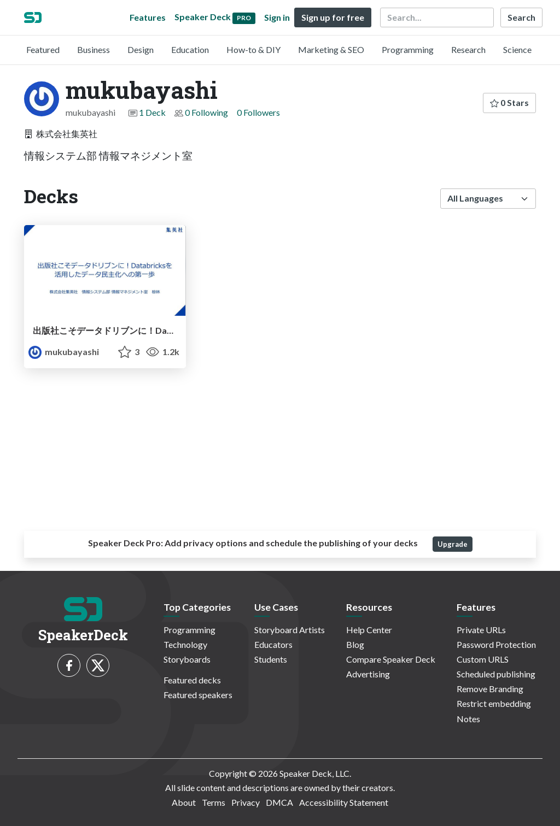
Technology (185, 644)
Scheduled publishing (496, 674)
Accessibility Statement (343, 802)
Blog (355, 644)
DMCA (279, 802)
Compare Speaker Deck (390, 659)
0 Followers (258, 112)
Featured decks (192, 680)
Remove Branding (490, 688)
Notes (468, 718)
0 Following (206, 112)
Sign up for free (332, 17)
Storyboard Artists (289, 629)
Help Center (369, 629)
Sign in (277, 17)
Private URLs (481, 629)
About (184, 802)
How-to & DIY (253, 49)
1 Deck (152, 112)
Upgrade (453, 544)
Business (93, 49)
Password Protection (496, 644)
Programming (408, 49)
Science (517, 49)
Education (190, 49)
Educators (273, 644)
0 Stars (509, 102)
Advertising (368, 674)
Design (140, 49)
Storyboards (187, 659)
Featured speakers (198, 694)
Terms (213, 802)
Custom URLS (483, 659)
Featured (43, 49)
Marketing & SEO (331, 49)
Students (270, 659)
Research (468, 49)
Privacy (245, 802)
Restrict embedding (494, 703)
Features (148, 17)
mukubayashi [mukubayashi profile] (63, 351)
